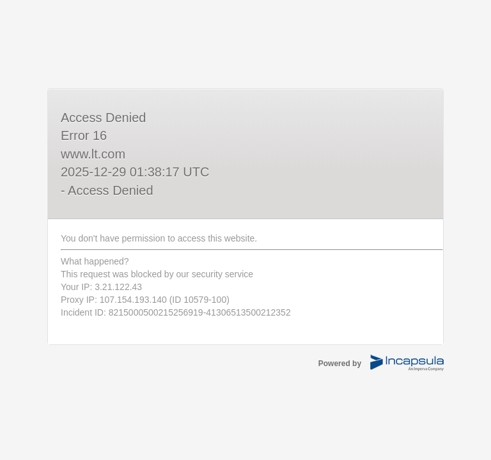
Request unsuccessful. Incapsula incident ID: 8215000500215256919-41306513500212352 (245, 230)
